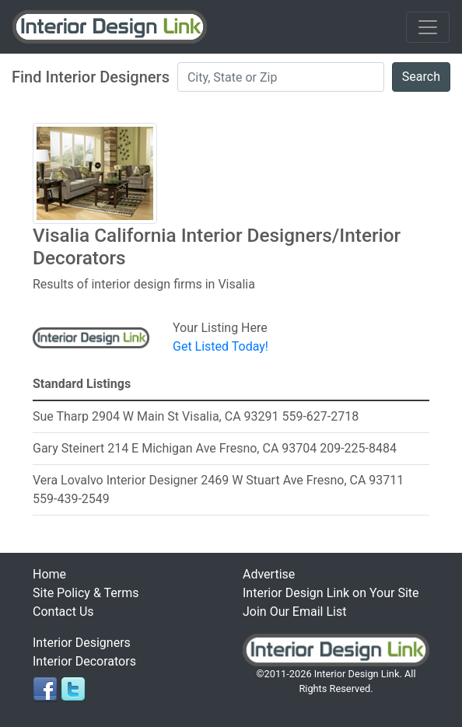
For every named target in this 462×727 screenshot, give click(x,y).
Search (421, 76)
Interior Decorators (84, 661)
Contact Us (63, 611)
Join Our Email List (294, 611)
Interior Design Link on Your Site (331, 592)
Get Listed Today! (220, 346)
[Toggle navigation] (428, 27)
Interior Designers (82, 642)
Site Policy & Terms (85, 592)
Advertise (269, 574)
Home (49, 574)
